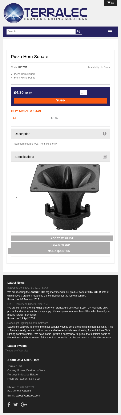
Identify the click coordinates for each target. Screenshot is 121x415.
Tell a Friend (60, 244)
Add (60, 100)
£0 (110, 3)
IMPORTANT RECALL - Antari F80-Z (28, 288)
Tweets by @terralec (16, 350)
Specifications (60, 156)
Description (60, 134)
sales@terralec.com (28, 395)
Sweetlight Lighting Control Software (27, 323)
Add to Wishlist (62, 238)
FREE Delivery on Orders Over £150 (27, 304)
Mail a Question (59, 251)
